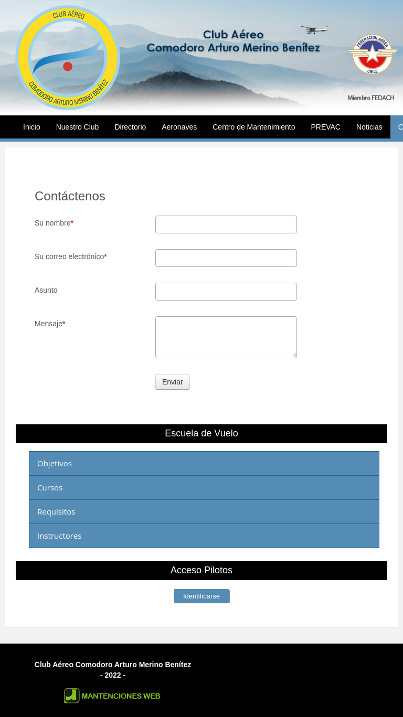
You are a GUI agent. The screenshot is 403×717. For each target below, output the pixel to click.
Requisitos (56, 511)
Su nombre (54, 223)
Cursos (49, 487)
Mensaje (50, 323)
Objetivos (54, 463)
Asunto (46, 290)
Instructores (59, 535)
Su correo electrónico (71, 256)
